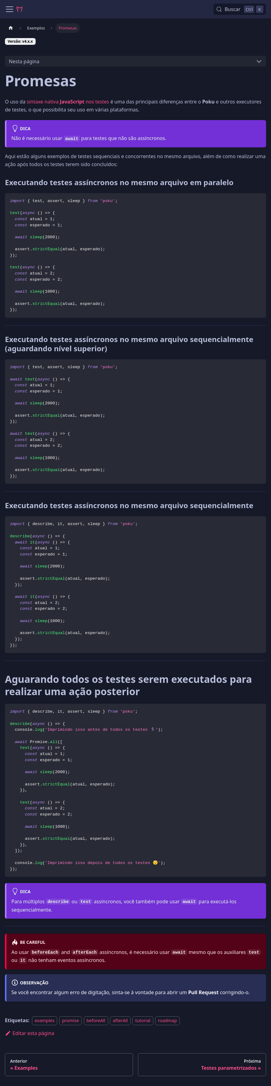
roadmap (167, 1020)
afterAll (120, 1020)
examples (45, 1020)
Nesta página (24, 61)
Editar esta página (29, 1033)
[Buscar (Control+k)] (239, 9)
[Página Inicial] (11, 28)
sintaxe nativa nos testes (68, 101)
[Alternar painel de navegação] (9, 9)
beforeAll (96, 1020)
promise (70, 1020)
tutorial (142, 1020)
